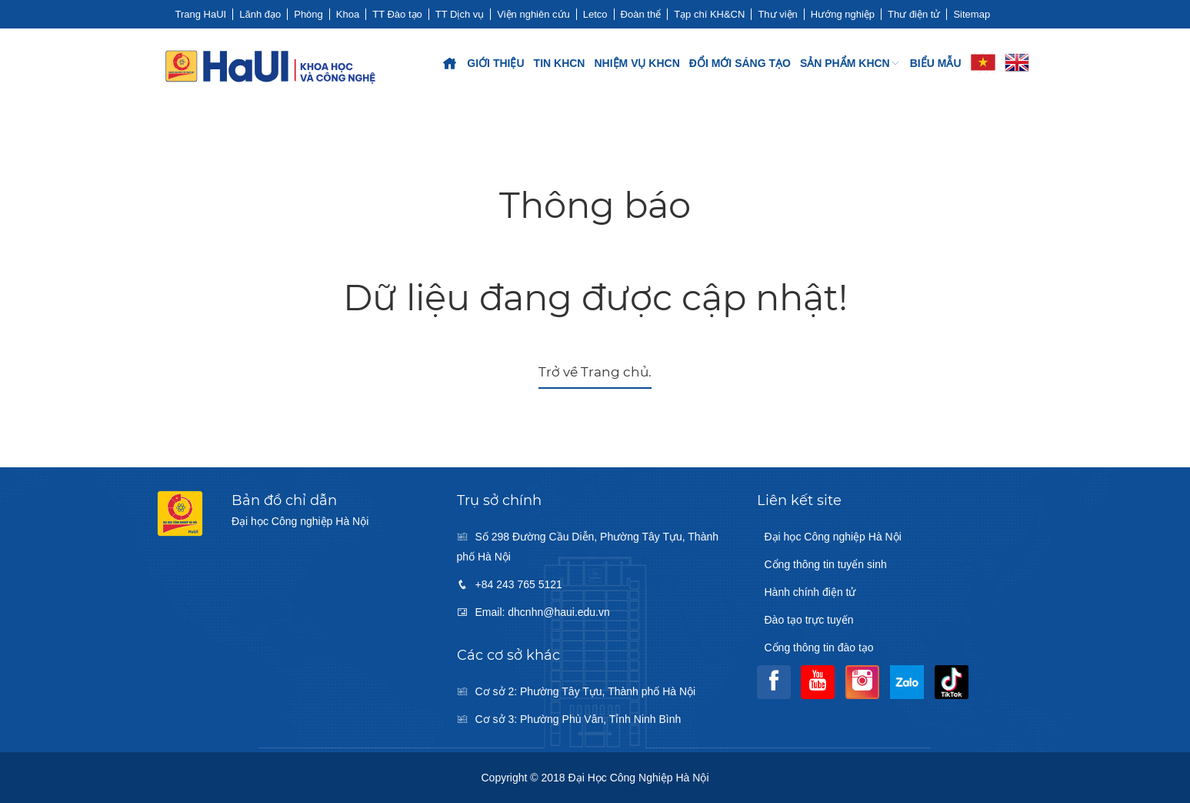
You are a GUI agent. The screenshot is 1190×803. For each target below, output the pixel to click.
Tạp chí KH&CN (709, 14)
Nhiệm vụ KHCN (636, 63)
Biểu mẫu (936, 63)
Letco (595, 14)
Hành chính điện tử (810, 592)
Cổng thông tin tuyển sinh (826, 564)
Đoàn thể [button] (641, 14)
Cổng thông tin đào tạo (819, 647)
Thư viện (777, 14)
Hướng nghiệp (843, 14)
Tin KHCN (559, 63)
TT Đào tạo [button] (397, 14)
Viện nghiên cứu (533, 14)
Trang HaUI (201, 14)
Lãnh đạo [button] (260, 14)
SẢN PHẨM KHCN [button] (850, 63)
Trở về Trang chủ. (595, 372)
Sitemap (971, 14)
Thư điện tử (914, 14)
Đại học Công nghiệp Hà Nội (833, 536)
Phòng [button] (308, 14)
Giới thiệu (495, 63)
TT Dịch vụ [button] (460, 14)
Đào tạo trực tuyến (809, 620)
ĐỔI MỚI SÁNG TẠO (740, 63)
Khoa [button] (347, 14)
